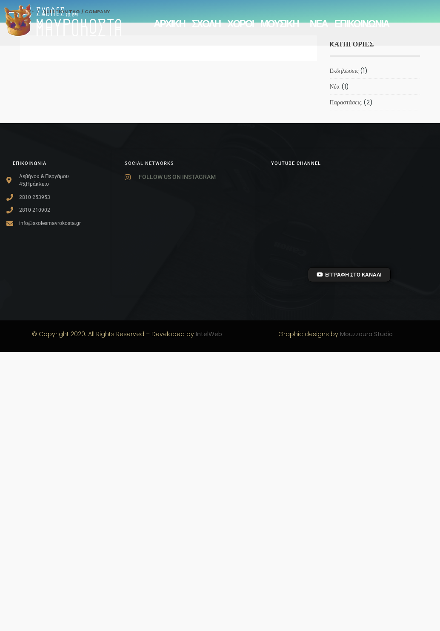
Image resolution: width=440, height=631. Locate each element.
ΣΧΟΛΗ (206, 23)
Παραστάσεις (346, 102)
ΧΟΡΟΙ (240, 23)
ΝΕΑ (319, 23)
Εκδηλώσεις (344, 70)
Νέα (335, 86)
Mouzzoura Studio (366, 334)
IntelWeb (209, 334)
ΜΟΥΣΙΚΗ (281, 23)
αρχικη (169, 23)
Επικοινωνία (361, 23)
